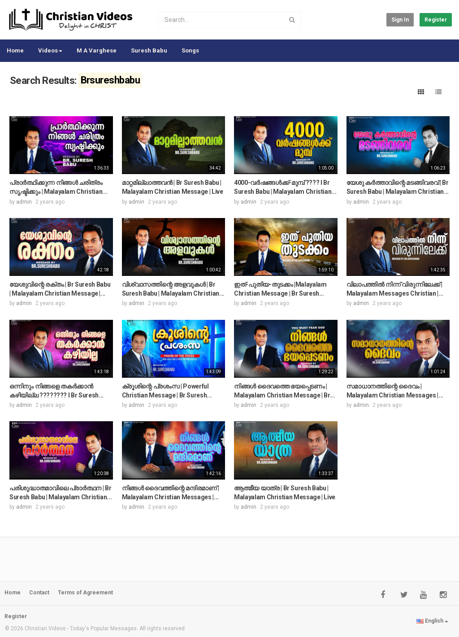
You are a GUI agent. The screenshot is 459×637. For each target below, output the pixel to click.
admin (24, 202)
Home (15, 50)
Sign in (400, 20)
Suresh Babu (149, 50)
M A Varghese (97, 50)
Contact (39, 592)
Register (435, 20)
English (432, 621)
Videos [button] (50, 50)
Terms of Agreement (85, 592)
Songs (190, 50)
